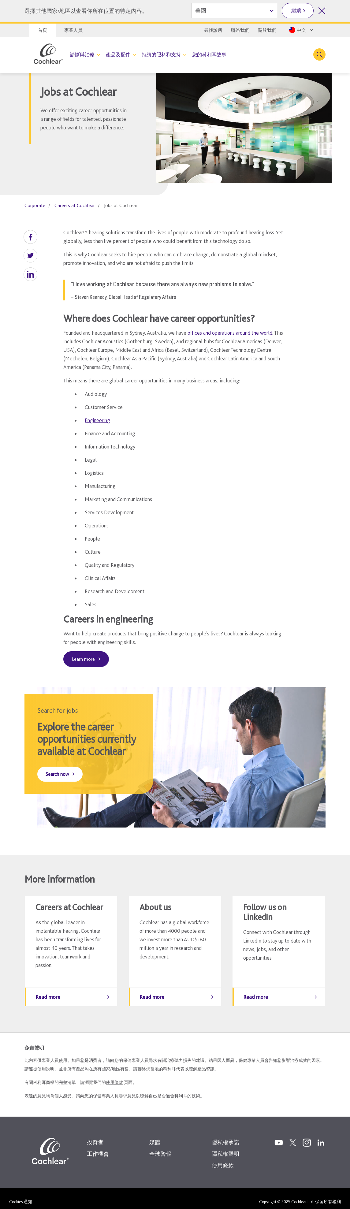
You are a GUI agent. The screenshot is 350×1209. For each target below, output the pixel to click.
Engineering (97, 420)
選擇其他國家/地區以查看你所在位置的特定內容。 (85, 11)
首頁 (42, 30)
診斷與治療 (82, 55)
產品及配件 (118, 55)
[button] (30, 237)
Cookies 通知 (20, 1195)
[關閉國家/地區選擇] (322, 10)
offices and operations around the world (230, 332)
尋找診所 (213, 30)
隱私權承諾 (225, 1136)
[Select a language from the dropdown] (301, 30)
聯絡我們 (240, 30)
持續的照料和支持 (161, 55)
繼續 (296, 10)
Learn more (83, 659)
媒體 (154, 1136)
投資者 (95, 1136)
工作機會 (98, 1147)
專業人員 (73, 30)
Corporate (34, 205)
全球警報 (160, 1147)
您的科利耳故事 (209, 55)
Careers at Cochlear (74, 205)
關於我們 (267, 30)
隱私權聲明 (225, 1147)
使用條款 (114, 1076)
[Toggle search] (319, 54)
